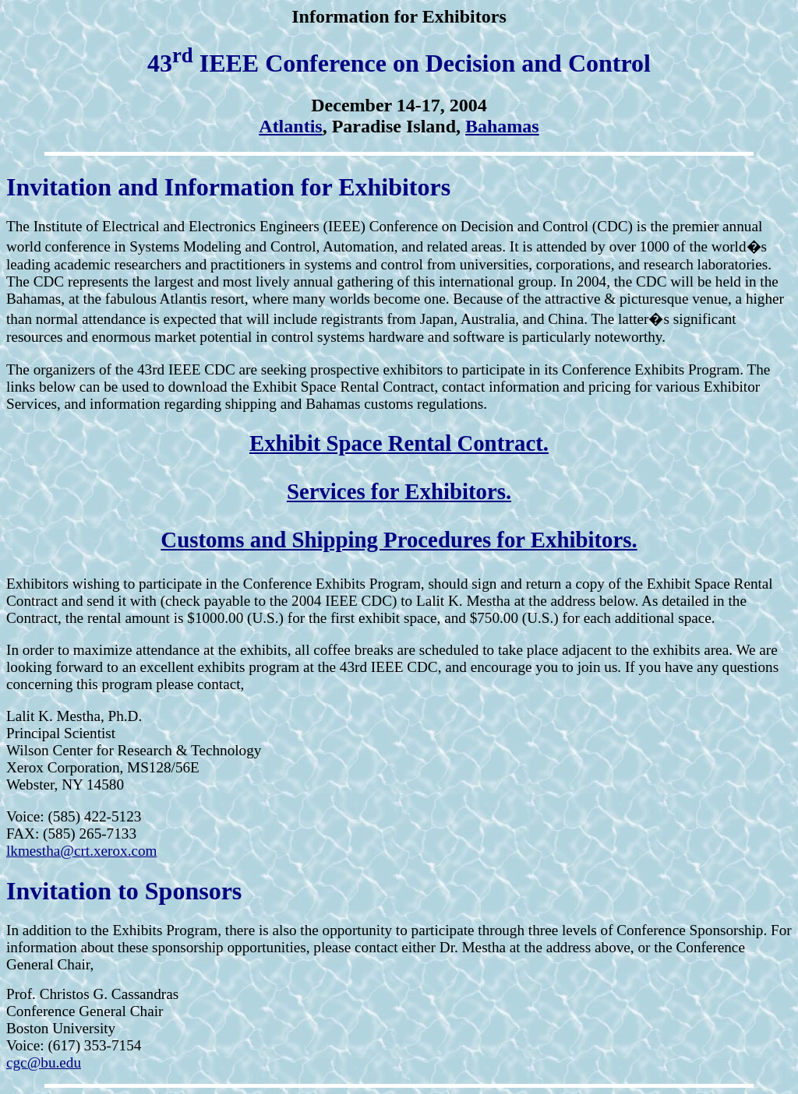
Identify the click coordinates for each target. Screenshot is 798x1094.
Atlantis (290, 126)
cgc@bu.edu (43, 1062)
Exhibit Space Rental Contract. (399, 443)
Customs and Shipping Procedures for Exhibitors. (399, 539)
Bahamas (502, 126)
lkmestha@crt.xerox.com (81, 850)
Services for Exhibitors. (399, 491)
